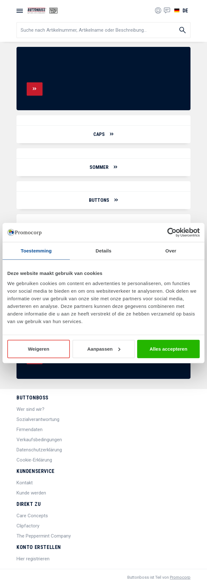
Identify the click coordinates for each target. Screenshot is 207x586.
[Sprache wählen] (180, 10)
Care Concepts (32, 516)
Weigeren (38, 348)
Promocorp (180, 577)
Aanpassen (103, 348)
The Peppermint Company (44, 536)
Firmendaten (30, 429)
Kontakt (25, 483)
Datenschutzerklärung (39, 450)
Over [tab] (171, 250)
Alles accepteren (168, 348)
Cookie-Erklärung (34, 460)
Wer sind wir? (30, 409)
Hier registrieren (33, 559)
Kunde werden (31, 493)
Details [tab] (103, 250)
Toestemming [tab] (36, 250)
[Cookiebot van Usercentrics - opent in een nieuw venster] (172, 232)
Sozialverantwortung (38, 419)
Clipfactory (28, 526)
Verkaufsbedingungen (39, 440)
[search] (103, 30)
